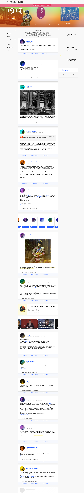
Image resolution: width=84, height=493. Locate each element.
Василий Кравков (30, 234)
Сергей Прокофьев (31, 131)
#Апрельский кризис (24, 204)
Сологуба (37, 287)
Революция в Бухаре (26, 23)
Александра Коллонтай (31, 447)
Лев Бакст (66, 70)
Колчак (21, 407)
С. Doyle (31, 435)
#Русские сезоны (23, 368)
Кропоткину (41, 475)
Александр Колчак (34, 223)
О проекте (9, 50)
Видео (8, 44)
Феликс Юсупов (30, 399)
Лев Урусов (28, 189)
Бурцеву (46, 475)
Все (54, 215)
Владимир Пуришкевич (32, 468)
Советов (49, 451)
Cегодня (9, 33)
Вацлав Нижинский (30, 361)
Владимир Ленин (30, 161)
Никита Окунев (29, 86)
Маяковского (43, 287)
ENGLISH (74, 1)
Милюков (29, 195)
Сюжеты (9, 41)
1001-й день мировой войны (13, 23)
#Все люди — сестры (24, 455)
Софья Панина (29, 381)
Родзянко (50, 403)
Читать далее (46, 348)
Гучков (47, 195)
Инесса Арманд (40, 161)
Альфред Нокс (29, 41)
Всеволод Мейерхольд (31, 281)
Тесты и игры (10, 47)
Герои (8, 36)
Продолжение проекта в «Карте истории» (42, 5)
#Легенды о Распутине (24, 414)
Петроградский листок (31, 335)
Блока (33, 287)
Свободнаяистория (26, 11)
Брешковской (31, 476)
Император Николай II (31, 427)
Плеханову (36, 475)
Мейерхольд (27, 341)
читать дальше (23, 72)
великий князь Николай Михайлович (32, 407)
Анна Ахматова (29, 62)
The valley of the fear (38, 435)
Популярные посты (11, 39)
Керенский (39, 196)
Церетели (22, 476)
